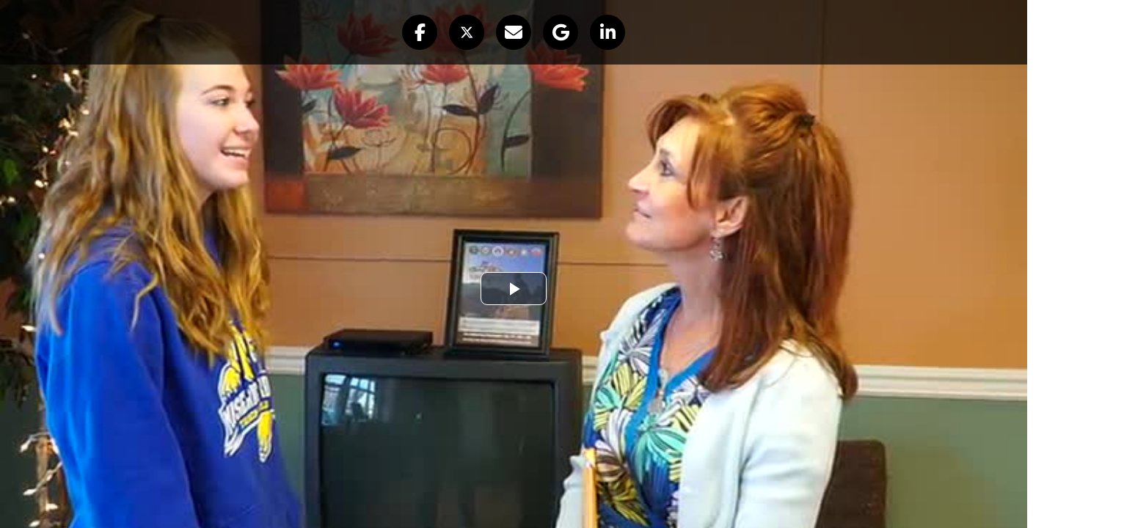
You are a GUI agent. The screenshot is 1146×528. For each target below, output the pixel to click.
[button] (419, 32)
